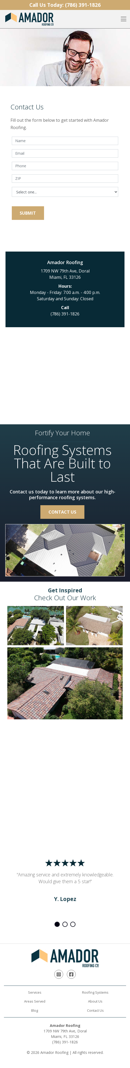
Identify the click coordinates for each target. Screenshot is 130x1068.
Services (34, 992)
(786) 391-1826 (65, 314)
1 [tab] (57, 924)
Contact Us (62, 512)
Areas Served (34, 1001)
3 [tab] (73, 924)
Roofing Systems (95, 992)
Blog (34, 1010)
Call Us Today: (65, 4)
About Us (95, 1001)
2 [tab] (65, 924)
